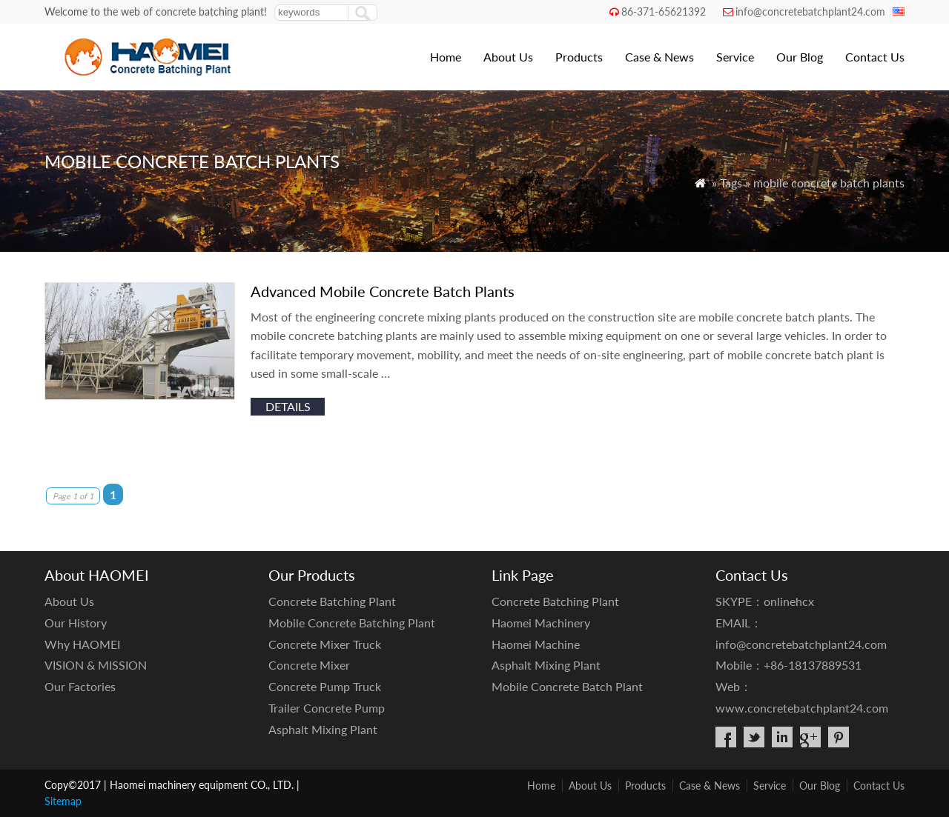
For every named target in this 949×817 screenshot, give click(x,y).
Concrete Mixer (309, 665)
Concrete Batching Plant (332, 601)
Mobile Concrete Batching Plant (351, 623)
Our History (75, 623)
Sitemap (63, 801)
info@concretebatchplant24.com (810, 11)
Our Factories (80, 686)
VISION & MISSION (95, 665)
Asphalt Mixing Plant (322, 729)
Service (735, 57)
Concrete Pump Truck (324, 686)
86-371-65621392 (663, 11)
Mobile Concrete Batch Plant (567, 686)
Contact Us (875, 57)
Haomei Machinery (541, 623)
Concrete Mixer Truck (324, 644)
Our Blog (799, 57)
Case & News (659, 57)
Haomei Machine (536, 644)
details (288, 406)
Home (445, 57)
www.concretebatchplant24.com (801, 708)
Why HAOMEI (82, 644)
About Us (508, 57)
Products (579, 57)
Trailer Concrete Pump (326, 708)
